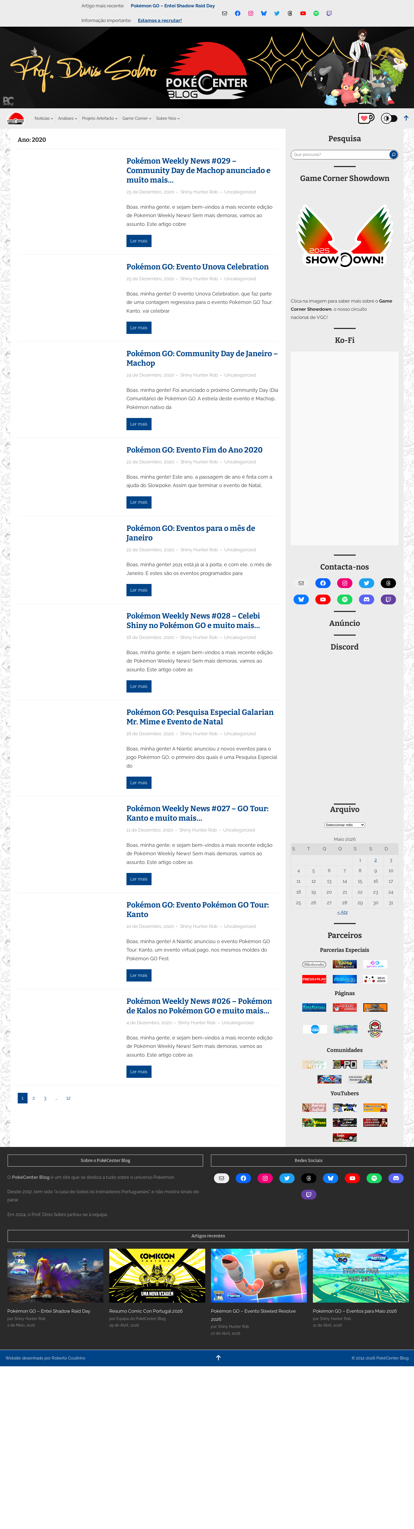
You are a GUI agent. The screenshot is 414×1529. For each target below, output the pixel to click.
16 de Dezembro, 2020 (150, 733)
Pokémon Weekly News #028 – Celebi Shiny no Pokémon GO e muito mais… (193, 620)
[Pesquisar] (393, 154)
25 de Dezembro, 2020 (150, 192)
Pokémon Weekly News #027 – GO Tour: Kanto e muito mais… (197, 813)
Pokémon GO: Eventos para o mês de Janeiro (190, 533)
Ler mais (138, 241)
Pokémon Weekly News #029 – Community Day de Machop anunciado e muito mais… (198, 170)
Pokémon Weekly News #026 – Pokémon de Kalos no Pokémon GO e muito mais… (199, 1006)
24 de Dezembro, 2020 (150, 375)
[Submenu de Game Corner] (135, 118)
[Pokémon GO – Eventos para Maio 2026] (361, 1276)
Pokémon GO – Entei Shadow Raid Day (173, 5)
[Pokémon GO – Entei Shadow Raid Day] (55, 1276)
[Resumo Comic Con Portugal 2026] (157, 1276)
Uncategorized (240, 192)
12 (68, 1098)
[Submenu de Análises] (66, 118)
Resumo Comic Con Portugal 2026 (146, 1311)
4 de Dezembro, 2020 (149, 1022)
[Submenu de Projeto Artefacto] (98, 118)
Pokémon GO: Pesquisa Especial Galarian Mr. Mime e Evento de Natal (200, 717)
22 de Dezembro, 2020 (150, 461)
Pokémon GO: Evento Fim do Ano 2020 (194, 449)
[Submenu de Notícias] (42, 118)
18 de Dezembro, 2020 (150, 637)
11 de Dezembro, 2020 (149, 830)
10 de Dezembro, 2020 (150, 926)
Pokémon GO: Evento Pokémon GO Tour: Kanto (197, 909)
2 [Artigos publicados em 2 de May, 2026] (375, 860)
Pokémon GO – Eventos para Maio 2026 (355, 1311)
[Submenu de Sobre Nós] (166, 118)
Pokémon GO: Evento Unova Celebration (197, 266)
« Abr (342, 912)
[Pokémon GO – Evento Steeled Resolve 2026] (259, 1276)
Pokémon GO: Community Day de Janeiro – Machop (202, 358)
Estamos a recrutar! (160, 20)
